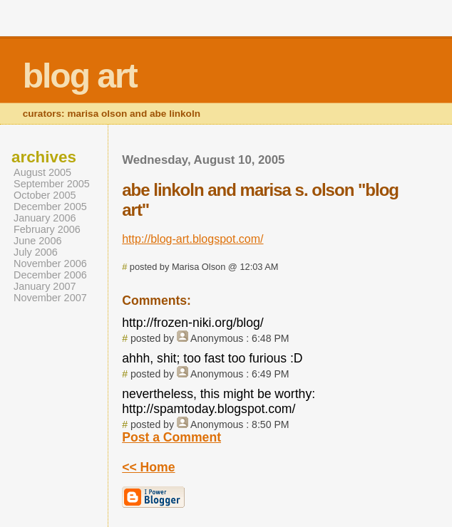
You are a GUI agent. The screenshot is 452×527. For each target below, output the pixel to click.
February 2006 (47, 229)
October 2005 (45, 195)
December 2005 (50, 206)
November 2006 (50, 263)
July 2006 (36, 252)
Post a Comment (171, 437)
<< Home (148, 467)
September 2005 (52, 183)
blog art (80, 76)
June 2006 (37, 240)
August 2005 (42, 172)
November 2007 (50, 297)
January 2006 (45, 218)
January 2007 (45, 286)
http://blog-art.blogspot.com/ (192, 239)
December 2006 (50, 275)
